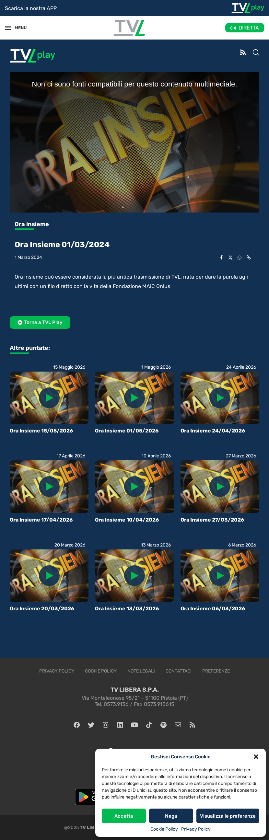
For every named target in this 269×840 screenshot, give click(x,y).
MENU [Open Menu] (17, 27)
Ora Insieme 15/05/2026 (41, 431)
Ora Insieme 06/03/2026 (213, 608)
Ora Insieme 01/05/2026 (126, 431)
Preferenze (216, 671)
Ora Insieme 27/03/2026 (212, 520)
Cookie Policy (164, 829)
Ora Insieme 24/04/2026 (213, 431)
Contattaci (179, 671)
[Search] (256, 53)
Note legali (141, 671)
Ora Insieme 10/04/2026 (127, 520)
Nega (171, 816)
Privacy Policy (196, 829)
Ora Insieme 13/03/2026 (127, 608)
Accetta (123, 816)
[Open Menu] (8, 28)
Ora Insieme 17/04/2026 (41, 520)
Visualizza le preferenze (228, 816)
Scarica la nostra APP (31, 8)
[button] (256, 757)
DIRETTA (249, 28)
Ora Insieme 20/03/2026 (42, 608)
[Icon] (49, 397)
